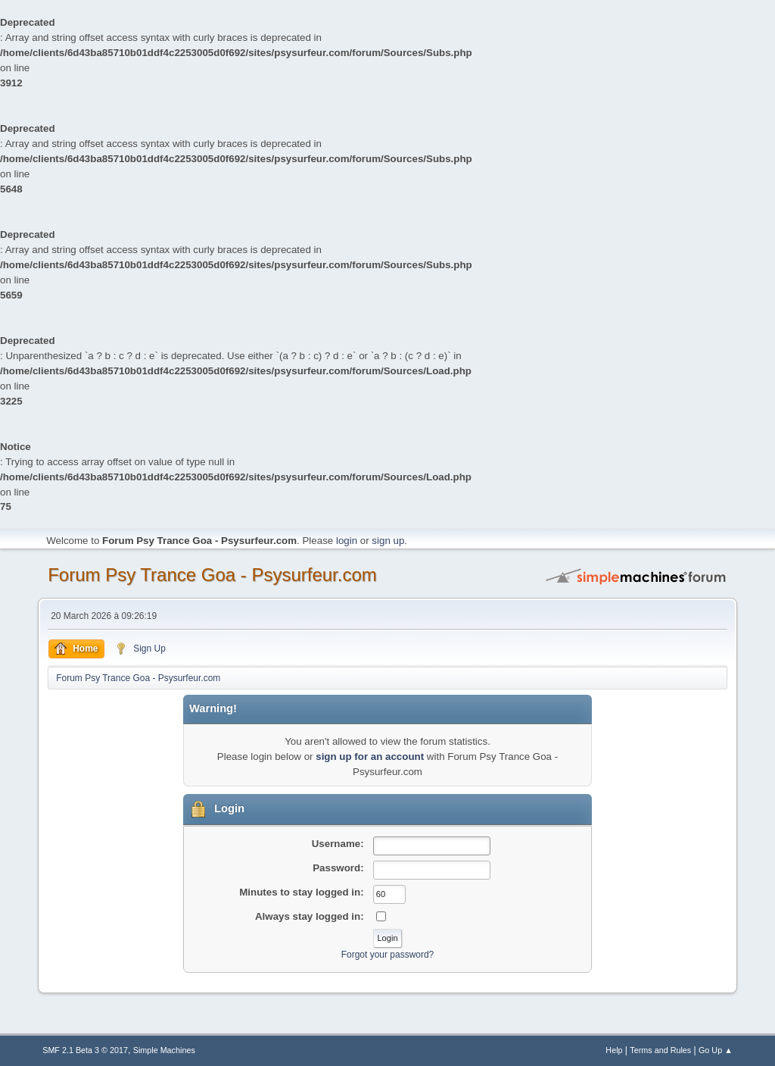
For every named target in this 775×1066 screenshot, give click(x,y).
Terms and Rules (660, 1050)
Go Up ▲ (716, 1050)
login (346, 540)
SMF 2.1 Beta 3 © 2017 (85, 1050)
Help (613, 1050)
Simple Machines (164, 1050)
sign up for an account (370, 756)
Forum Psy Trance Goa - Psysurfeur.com (212, 574)
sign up (388, 540)
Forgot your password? (387, 954)
